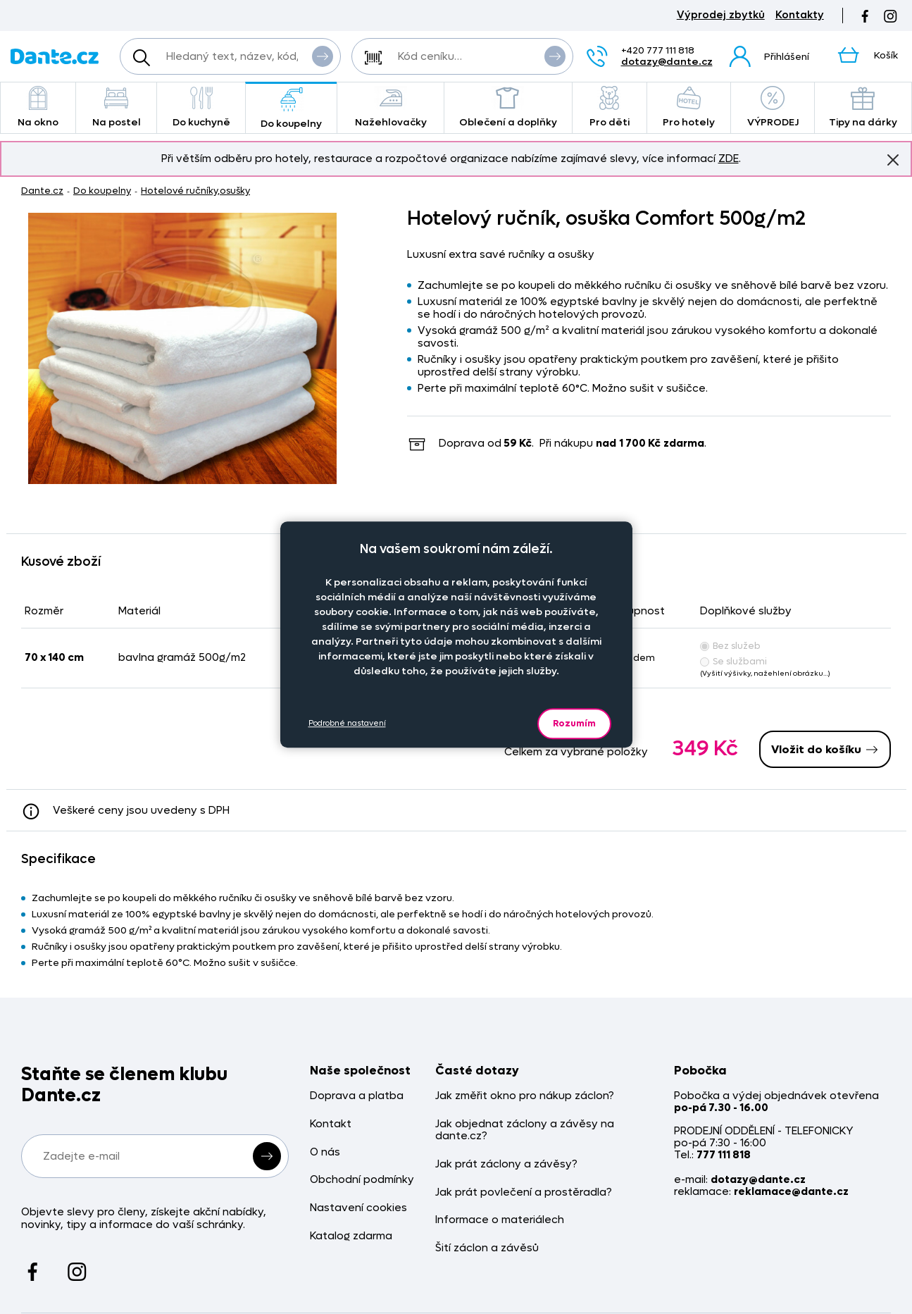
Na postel (116, 107)
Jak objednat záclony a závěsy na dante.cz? (524, 1130)
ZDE (728, 158)
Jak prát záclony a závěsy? (506, 1164)
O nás (325, 1152)
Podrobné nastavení (347, 723)
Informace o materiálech (499, 1220)
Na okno (38, 107)
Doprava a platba (357, 1096)
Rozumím (574, 723)
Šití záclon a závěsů (487, 1248)
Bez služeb (730, 646)
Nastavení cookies (358, 1208)
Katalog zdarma (351, 1236)
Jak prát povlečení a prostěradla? (523, 1192)
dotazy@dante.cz (667, 61)
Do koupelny (291, 108)
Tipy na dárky (863, 107)
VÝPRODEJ (772, 107)
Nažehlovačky (390, 107)
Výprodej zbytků (721, 15)
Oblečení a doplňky (508, 107)
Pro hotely (689, 107)
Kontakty (799, 15)
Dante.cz (42, 191)
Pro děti (609, 107)
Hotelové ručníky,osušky (195, 191)
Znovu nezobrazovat (893, 159)
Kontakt (330, 1124)
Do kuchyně (201, 107)
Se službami (733, 661)
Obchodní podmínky (362, 1180)
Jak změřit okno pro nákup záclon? (524, 1096)
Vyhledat (322, 56)
